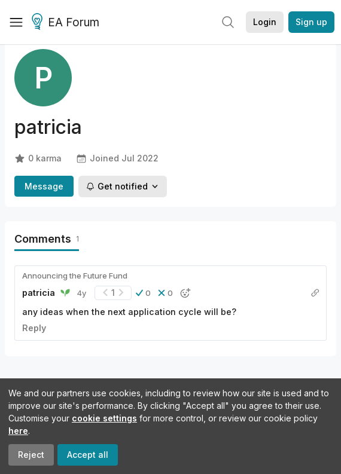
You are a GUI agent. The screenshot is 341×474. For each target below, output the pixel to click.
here (18, 431)
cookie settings (104, 418)
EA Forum (67, 23)
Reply (34, 328)
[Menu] (16, 22)
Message (44, 186)
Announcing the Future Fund (74, 275)
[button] (143, 293)
